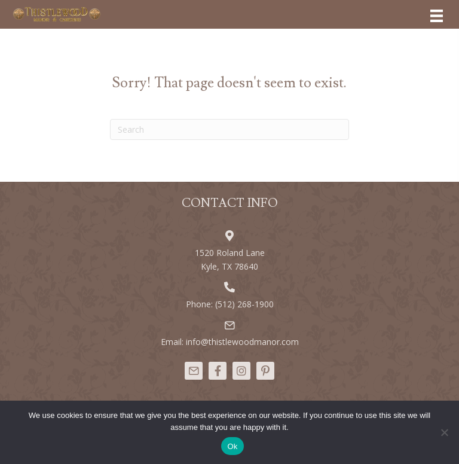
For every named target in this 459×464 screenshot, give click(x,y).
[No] (444, 432)
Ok (232, 446)
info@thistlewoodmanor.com (242, 341)
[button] (194, 371)
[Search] (229, 129)
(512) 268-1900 (244, 304)
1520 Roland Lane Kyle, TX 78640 (230, 259)
